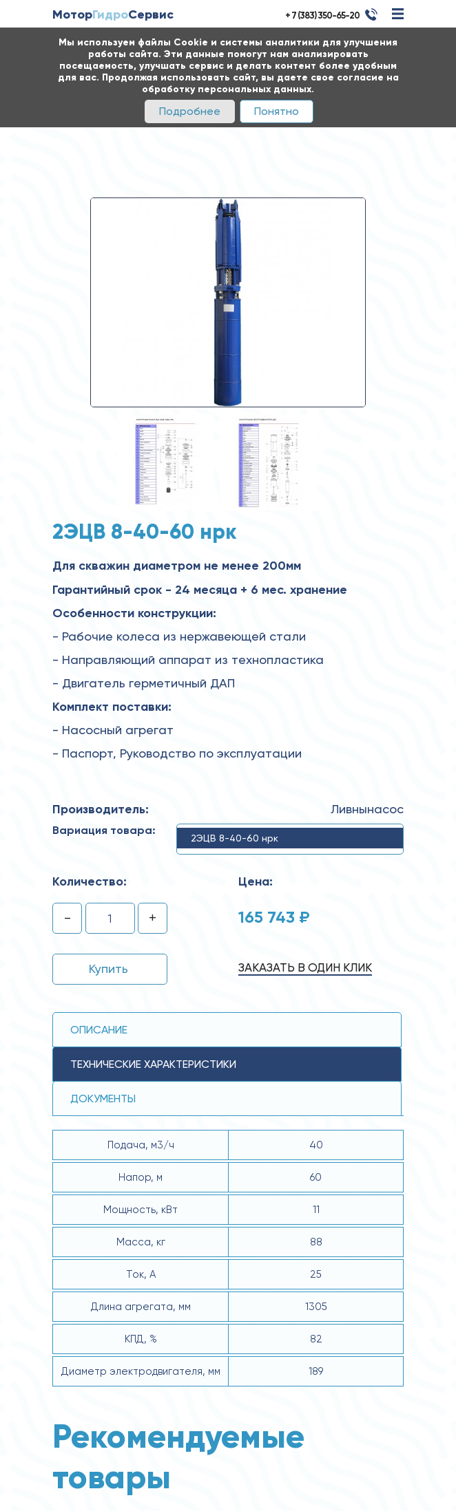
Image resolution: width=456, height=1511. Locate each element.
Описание (98, 1029)
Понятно (276, 111)
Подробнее (189, 111)
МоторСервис (113, 14)
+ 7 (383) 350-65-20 (322, 15)
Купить (108, 968)
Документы (103, 1098)
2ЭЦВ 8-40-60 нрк (234, 838)
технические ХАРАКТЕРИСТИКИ (153, 1064)
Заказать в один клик (305, 967)
